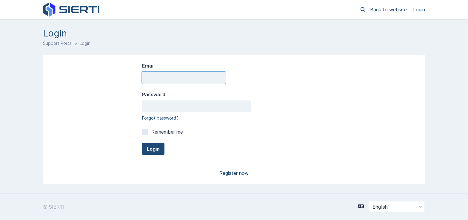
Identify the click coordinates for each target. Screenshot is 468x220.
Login (419, 10)
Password (153, 94)
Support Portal (58, 43)
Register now (234, 173)
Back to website (389, 10)
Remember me (162, 132)
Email (148, 66)
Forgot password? (160, 117)
